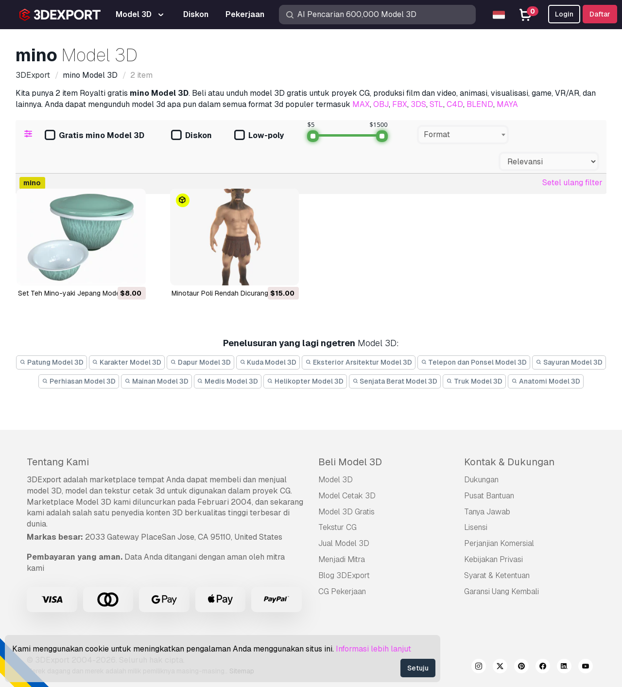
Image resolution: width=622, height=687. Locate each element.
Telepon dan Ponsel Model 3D (474, 362)
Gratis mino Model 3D (94, 135)
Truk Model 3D (474, 381)
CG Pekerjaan (342, 591)
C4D (455, 104)
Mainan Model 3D (156, 381)
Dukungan (481, 480)
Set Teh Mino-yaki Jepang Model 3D (75, 293)
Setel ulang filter (572, 182)
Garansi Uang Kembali (501, 591)
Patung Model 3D (51, 362)
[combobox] (463, 134)
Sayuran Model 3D (569, 362)
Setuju (418, 668)
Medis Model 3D (228, 381)
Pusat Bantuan (489, 496)
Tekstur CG (337, 527)
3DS (418, 104)
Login (564, 14)
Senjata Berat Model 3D (395, 381)
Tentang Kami (58, 462)
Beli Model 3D (350, 462)
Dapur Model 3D (200, 362)
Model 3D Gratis (346, 512)
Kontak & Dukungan (509, 462)
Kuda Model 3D (268, 362)
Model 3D (335, 480)
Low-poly (259, 135)
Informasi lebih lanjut (373, 649)
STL (436, 104)
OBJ (381, 104)
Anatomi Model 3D (545, 381)
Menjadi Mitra (341, 559)
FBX (399, 104)
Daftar (599, 14)
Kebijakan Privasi (493, 559)
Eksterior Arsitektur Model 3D (358, 362)
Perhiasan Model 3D (79, 381)
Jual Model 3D (343, 543)
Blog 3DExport (344, 575)
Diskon (191, 135)
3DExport (44, 480)
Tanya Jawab (487, 512)
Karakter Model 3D (127, 362)
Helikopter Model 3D (305, 381)
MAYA (507, 104)
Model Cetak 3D (347, 496)
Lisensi (475, 527)
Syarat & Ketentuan (497, 575)
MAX (361, 104)
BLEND (479, 104)
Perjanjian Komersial (499, 543)
